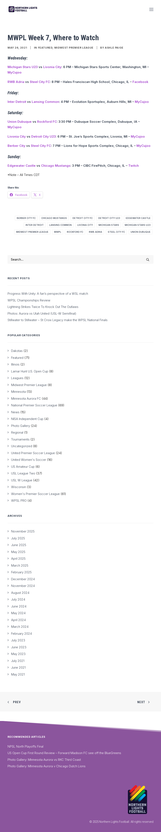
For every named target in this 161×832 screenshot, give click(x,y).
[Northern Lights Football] (23, 9)
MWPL (57, 231)
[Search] (80, 259)
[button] (151, 9)
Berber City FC (26, 218)
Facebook (140, 82)
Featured (45, 47)
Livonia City (52, 67)
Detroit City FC (83, 218)
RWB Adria (16, 82)
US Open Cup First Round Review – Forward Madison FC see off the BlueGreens (64, 753)
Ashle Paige (114, 47)
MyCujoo (15, 72)
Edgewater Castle (22, 166)
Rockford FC (47, 122)
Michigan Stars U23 (23, 67)
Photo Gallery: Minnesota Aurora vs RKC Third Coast (44, 760)
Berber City (16, 146)
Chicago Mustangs (55, 166)
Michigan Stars (109, 225)
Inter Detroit (17, 102)
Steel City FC (40, 82)
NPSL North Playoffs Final (25, 746)
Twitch (133, 166)
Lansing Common (45, 102)
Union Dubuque (20, 122)
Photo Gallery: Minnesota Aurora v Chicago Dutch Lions (47, 766)
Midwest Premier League (73, 47)
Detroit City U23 (43, 136)
